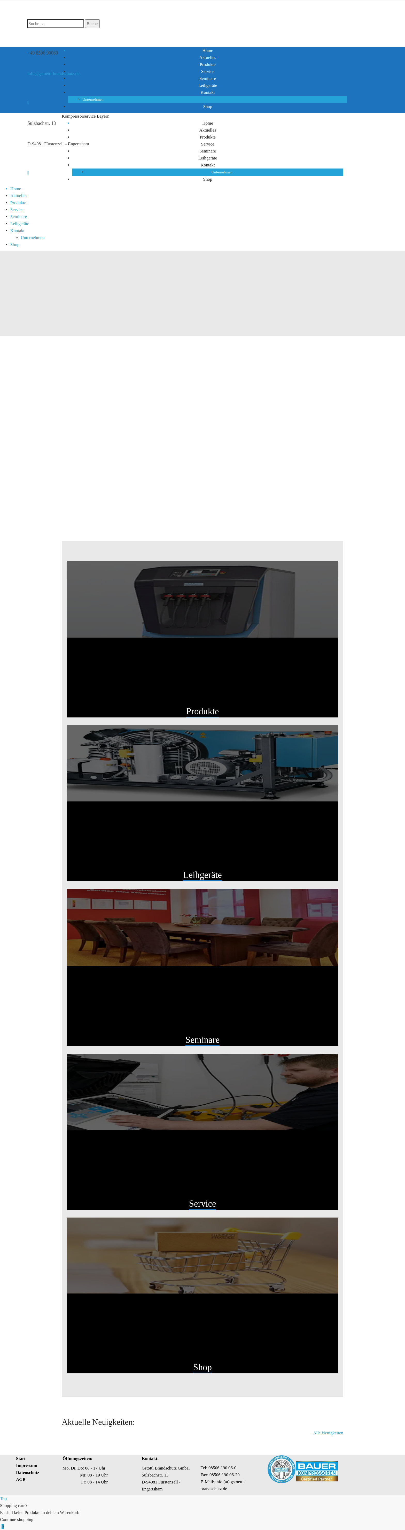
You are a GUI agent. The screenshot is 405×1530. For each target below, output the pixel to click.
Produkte (207, 64)
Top (3, 1498)
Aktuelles (207, 57)
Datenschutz (27, 1472)
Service (207, 71)
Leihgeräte (207, 85)
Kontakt (208, 92)
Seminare (207, 78)
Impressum (26, 1465)
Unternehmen (93, 99)
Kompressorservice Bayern (86, 116)
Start (21, 1458)
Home (207, 50)
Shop (207, 106)
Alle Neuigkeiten (328, 1432)
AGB (21, 1479)
